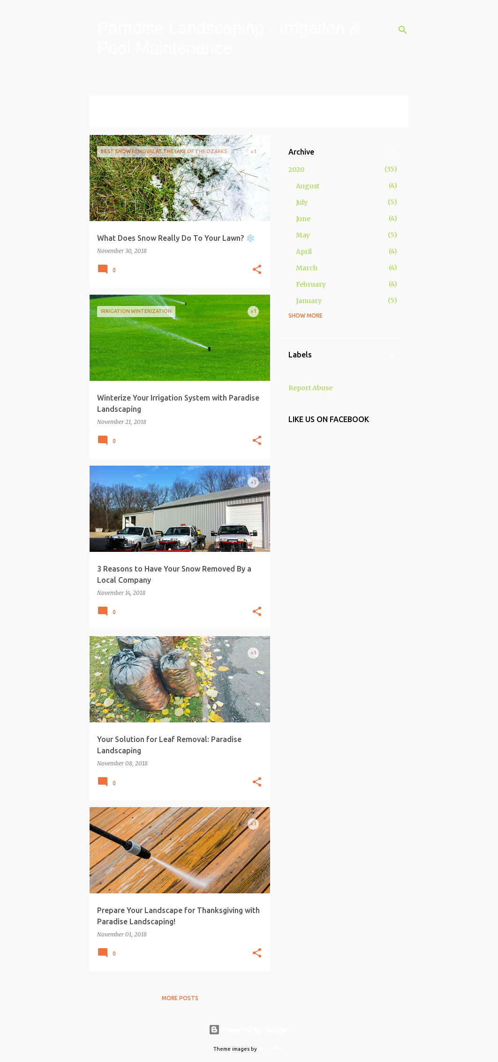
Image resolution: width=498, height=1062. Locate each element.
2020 (296, 169)
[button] (257, 270)
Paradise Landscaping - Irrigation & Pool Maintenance (229, 38)
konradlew (271, 1049)
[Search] (402, 30)
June (303, 219)
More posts (180, 998)
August (307, 186)
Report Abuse (310, 388)
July (302, 202)
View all (109, 119)
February (311, 284)
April (304, 251)
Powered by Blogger (249, 1029)
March (306, 268)
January (309, 301)
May (303, 235)
